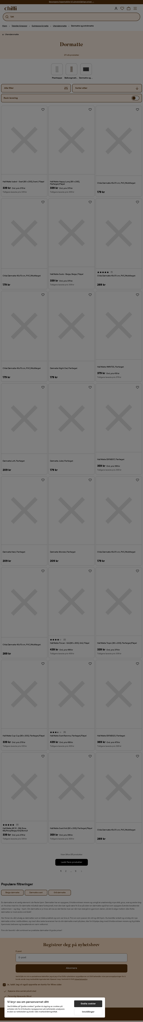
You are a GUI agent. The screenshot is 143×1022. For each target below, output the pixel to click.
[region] (54, 1007)
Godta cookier (88, 1004)
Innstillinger (88, 1012)
